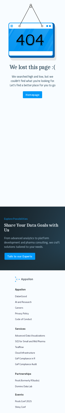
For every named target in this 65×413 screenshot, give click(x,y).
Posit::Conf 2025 (23, 401)
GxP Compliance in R (25, 358)
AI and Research (23, 302)
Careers (19, 307)
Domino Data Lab (23, 386)
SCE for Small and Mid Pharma (30, 341)
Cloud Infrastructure (25, 352)
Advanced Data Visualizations (30, 335)
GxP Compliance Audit (26, 364)
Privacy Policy (22, 313)
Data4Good (21, 296)
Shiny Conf (20, 407)
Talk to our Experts (19, 256)
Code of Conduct (23, 319)
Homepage (32, 95)
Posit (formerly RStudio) (27, 380)
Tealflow (19, 347)
